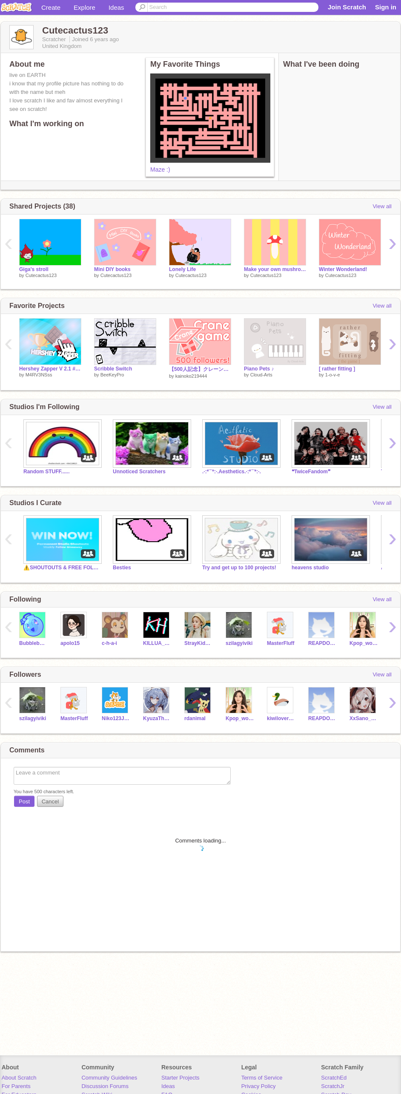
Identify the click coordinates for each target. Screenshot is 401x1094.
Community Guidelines (109, 1077)
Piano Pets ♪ (259, 369)
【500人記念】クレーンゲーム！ (200, 369)
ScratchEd (334, 1077)
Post (24, 801)
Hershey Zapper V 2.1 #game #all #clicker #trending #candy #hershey (50, 369)
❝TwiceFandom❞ (311, 472)
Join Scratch (347, 7)
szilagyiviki (239, 643)
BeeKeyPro (112, 374)
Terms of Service (262, 1077)
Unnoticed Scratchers (139, 472)
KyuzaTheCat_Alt (157, 718)
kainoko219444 (191, 376)
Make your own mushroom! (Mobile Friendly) (275, 269)
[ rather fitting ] (337, 369)
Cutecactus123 (41, 275)
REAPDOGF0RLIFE (322, 643)
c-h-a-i (109, 643)
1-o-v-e (332, 374)
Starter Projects (180, 1077)
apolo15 (70, 643)
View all (382, 206)
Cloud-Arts (261, 374)
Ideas (116, 7)
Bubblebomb (33, 643)
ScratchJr (332, 1086)
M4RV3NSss (39, 374)
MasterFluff (281, 643)
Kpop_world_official (363, 643)
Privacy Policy (258, 1086)
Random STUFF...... (46, 472)
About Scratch (19, 1077)
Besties (122, 568)
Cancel (50, 801)
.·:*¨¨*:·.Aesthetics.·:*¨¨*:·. (231, 472)
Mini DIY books (112, 269)
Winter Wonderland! (343, 269)
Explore (84, 7)
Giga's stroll (34, 269)
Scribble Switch (113, 369)
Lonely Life (182, 269)
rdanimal (195, 718)
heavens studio (310, 568)
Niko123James (116, 718)
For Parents (16, 1086)
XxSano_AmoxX (363, 718)
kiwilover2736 (281, 718)
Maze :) (160, 169)
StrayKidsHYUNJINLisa (198, 643)
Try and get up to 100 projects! (239, 568)
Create (50, 7)
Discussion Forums (105, 1086)
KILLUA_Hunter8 (157, 643)
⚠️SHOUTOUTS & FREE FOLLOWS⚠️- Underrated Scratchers (61, 568)
